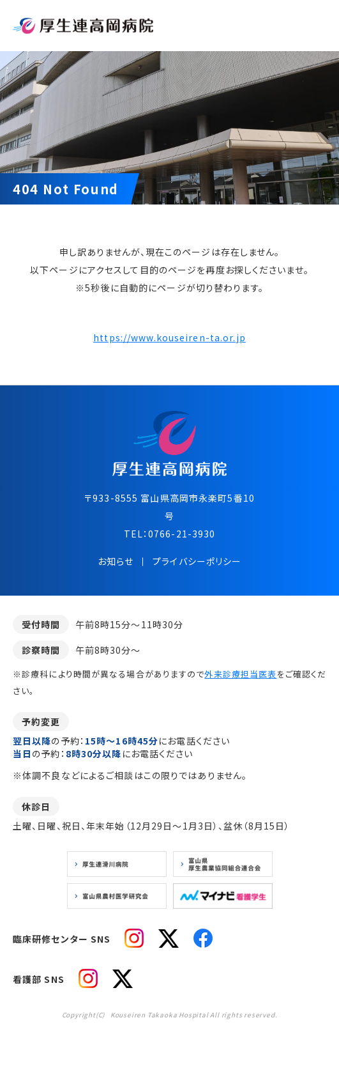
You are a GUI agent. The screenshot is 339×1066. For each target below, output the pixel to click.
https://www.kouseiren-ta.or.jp (169, 337)
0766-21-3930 (181, 533)
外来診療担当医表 (240, 674)
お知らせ (115, 561)
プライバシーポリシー (197, 561)
